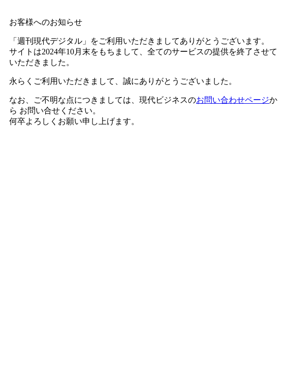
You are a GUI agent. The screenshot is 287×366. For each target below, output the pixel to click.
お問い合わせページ (232, 100)
